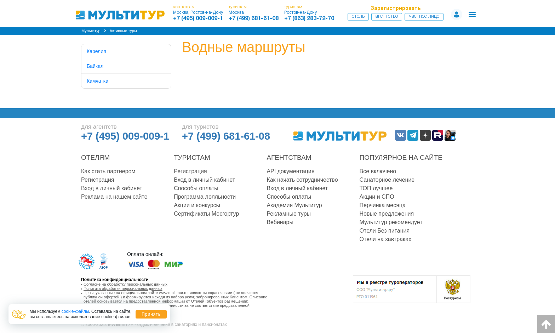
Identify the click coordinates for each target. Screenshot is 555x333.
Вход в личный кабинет (111, 188)
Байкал (95, 66)
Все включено (378, 171)
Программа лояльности (205, 197)
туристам (238, 7)
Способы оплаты (196, 188)
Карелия (96, 51)
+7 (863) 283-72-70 (309, 18)
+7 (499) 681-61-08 (254, 18)
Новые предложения (387, 214)
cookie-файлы (75, 311)
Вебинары (280, 222)
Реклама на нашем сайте (114, 197)
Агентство (387, 16)
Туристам (192, 157)
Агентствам (289, 157)
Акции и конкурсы (197, 205)
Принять (151, 314)
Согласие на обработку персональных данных (125, 284)
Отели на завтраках (386, 239)
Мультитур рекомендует (391, 222)
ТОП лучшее (376, 188)
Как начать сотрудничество (302, 180)
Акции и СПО (377, 197)
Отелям (95, 157)
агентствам (184, 7)
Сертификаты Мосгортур (206, 214)
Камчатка (97, 81)
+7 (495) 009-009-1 (198, 18)
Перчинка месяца (383, 205)
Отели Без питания (385, 231)
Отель (358, 16)
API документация (290, 171)
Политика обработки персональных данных (123, 288)
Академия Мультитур (294, 205)
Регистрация (97, 180)
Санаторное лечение (387, 180)
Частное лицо (424, 16)
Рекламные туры (289, 214)
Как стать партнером (108, 171)
